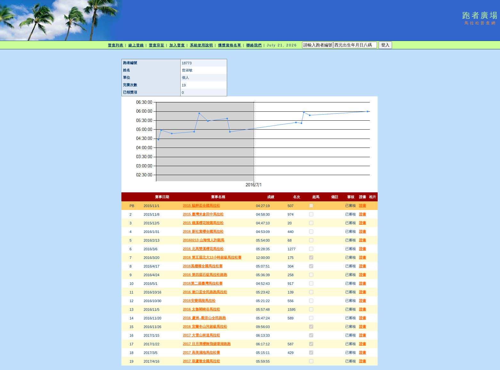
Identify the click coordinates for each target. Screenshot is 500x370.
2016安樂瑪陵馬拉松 (199, 300)
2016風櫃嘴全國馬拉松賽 (202, 266)
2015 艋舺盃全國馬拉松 (201, 205)
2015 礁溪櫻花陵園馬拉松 (203, 223)
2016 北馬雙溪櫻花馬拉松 (203, 249)
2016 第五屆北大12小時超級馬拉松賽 (212, 257)
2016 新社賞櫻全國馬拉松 (203, 231)
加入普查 (177, 45)
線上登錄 (136, 45)
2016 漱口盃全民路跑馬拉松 (205, 292)
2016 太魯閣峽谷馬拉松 (201, 309)
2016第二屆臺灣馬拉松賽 (202, 283)
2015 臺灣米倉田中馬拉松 (203, 214)
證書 (362, 205)
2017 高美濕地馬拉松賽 (201, 352)
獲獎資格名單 (230, 45)
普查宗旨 (156, 45)
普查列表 (115, 45)
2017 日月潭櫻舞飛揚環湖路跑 (207, 344)
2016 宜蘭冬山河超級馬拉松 (205, 326)
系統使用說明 (201, 45)
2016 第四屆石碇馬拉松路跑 (205, 275)
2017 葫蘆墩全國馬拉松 (201, 361)
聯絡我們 (254, 45)
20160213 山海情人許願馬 (203, 240)
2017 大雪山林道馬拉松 (201, 335)
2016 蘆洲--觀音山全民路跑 (204, 318)
